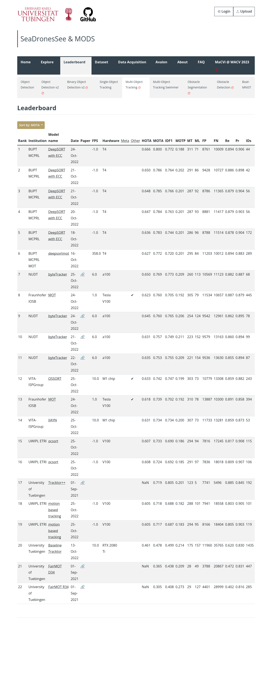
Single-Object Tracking (109, 84)
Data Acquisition (132, 65)
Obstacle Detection (225, 84)
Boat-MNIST (246, 84)
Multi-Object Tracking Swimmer (166, 84)
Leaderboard (74, 65)
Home (26, 65)
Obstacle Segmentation (197, 87)
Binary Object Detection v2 (77, 84)
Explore (47, 65)
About (182, 65)
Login (223, 11)
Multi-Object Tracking (134, 84)
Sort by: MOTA (29, 125)
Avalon (161, 65)
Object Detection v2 (50, 87)
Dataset (101, 65)
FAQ (201, 65)
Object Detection (27, 84)
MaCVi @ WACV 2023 (232, 65)
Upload (244, 11)
